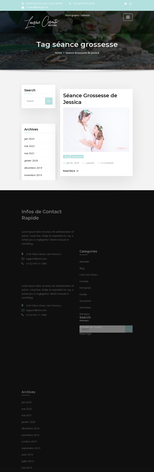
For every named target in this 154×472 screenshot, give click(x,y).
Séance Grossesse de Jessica (82, 55)
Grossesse (75, 174)
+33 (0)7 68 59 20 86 (80, 3)
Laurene (89, 181)
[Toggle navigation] (128, 17)
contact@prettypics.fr (36, 7)
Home (59, 55)
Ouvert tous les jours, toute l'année (43, 3)
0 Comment (105, 181)
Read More (68, 188)
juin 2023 (29, 175)
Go (48, 106)
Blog (66, 174)
